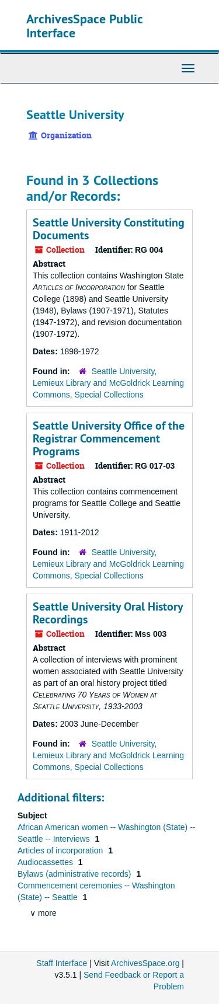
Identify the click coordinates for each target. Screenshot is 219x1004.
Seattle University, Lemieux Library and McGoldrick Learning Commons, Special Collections (108, 383)
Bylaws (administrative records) (75, 873)
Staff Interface (61, 963)
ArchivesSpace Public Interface (84, 26)
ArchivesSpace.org (145, 963)
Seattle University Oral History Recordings (108, 613)
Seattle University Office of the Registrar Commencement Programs (109, 438)
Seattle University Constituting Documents (109, 229)
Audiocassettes (46, 862)
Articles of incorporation (61, 850)
